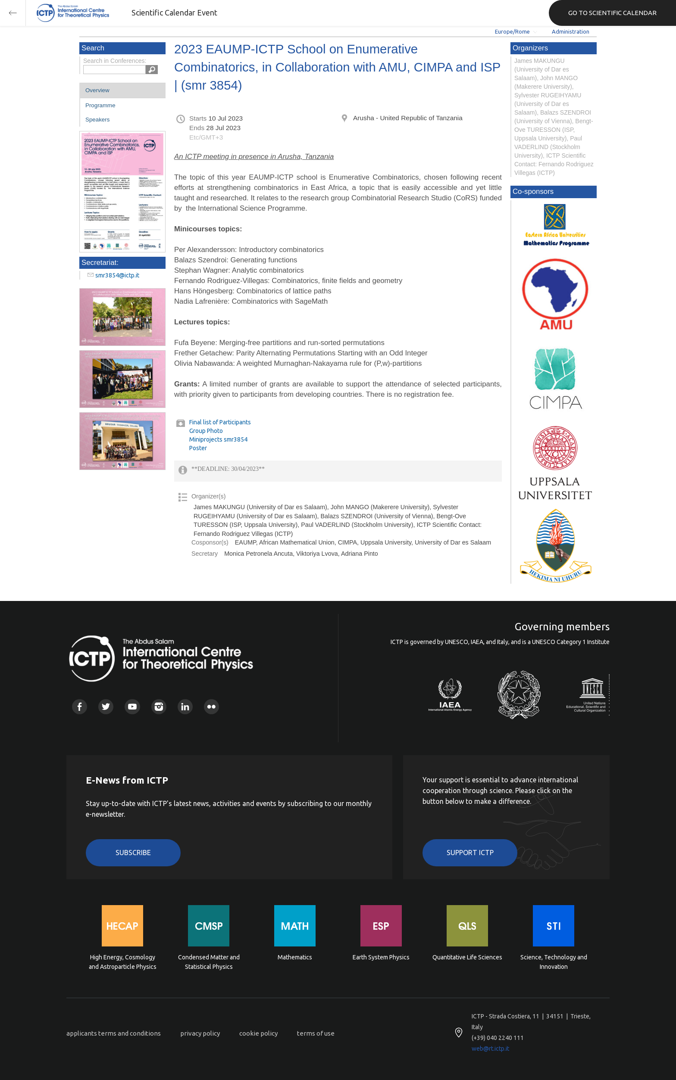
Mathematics (295, 957)
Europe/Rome (512, 31)
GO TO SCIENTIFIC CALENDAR (612, 12)
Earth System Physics (381, 957)
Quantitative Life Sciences (467, 957)
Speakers (97, 119)
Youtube (132, 706)
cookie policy (258, 1033)
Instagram (158, 706)
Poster (198, 448)
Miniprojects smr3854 (218, 439)
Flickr (211, 706)
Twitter (105, 706)
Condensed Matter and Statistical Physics (209, 962)
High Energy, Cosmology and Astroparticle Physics (122, 962)
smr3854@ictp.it (117, 275)
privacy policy (200, 1033)
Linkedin (185, 706)
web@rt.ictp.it (490, 1048)
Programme (100, 105)
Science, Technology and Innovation (553, 962)
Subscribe (133, 852)
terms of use (316, 1033)
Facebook (79, 706)
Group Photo (206, 430)
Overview (97, 90)
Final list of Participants (220, 422)
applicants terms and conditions (113, 1033)
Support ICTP (470, 852)
